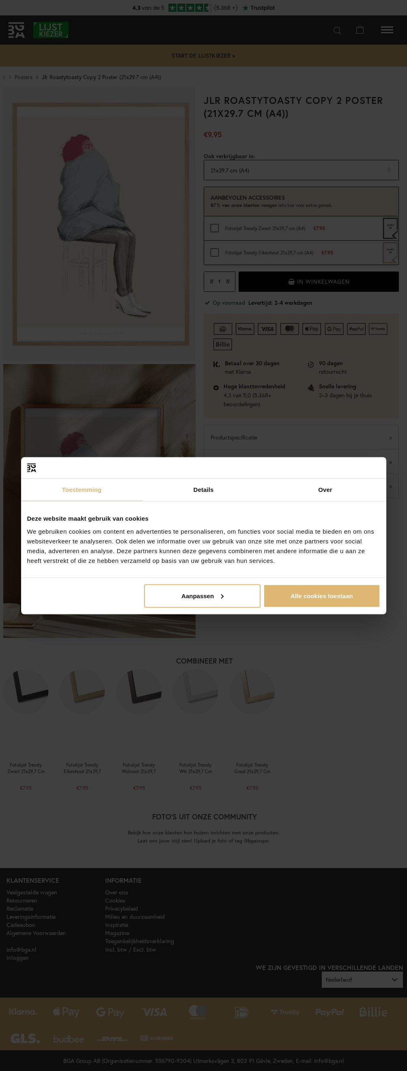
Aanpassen (202, 595)
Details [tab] (204, 489)
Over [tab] (325, 489)
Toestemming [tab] (82, 489)
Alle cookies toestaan (322, 595)
